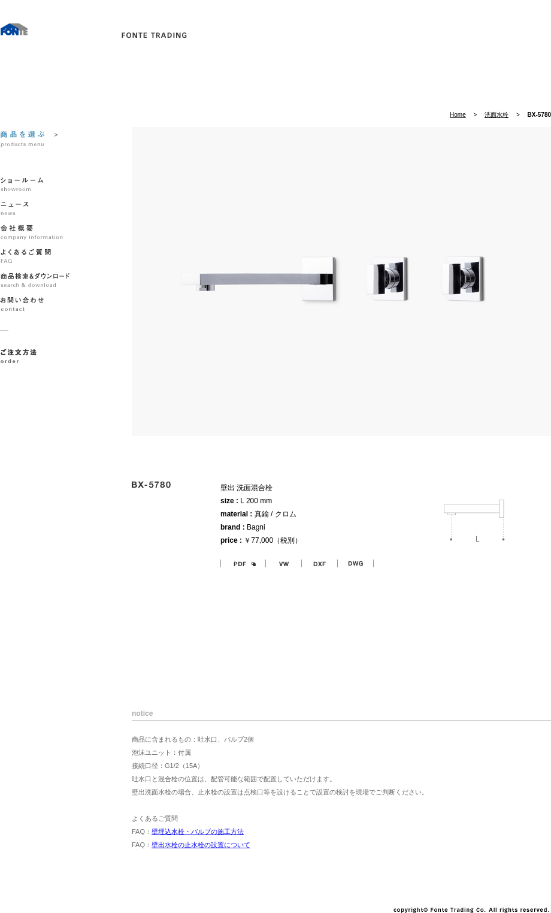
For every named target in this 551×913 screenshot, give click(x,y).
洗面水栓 (496, 114)
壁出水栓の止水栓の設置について (201, 844)
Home (458, 114)
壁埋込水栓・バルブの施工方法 (198, 831)
